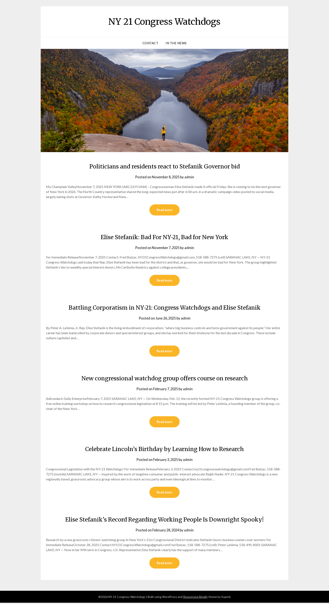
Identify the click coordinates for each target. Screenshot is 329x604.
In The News (176, 43)
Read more (164, 210)
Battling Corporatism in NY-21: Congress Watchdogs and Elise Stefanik (164, 308)
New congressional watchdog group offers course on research (164, 379)
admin (190, 177)
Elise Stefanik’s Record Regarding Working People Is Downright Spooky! (164, 520)
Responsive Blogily (195, 598)
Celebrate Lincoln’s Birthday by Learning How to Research (164, 450)
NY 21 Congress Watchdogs (164, 21)
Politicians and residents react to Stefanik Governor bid (164, 166)
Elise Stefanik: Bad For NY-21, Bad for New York (164, 237)
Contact (150, 43)
